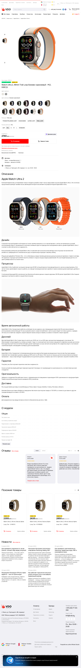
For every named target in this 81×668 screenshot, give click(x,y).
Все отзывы (15, 451)
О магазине (4, 2)
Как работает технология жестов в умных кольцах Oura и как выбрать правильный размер (39, 574)
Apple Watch (16, 18)
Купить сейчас (21, 531)
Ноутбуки (22, 14)
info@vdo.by (68, 614)
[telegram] (63, 9)
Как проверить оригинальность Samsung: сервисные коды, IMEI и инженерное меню (66, 550)
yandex (37, 450)
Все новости (16, 542)
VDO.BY (3, 18)
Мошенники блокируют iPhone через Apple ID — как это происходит (14, 573)
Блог (3, 5)
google (43, 450)
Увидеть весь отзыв (9, 480)
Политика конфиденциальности (44, 642)
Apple (49, 609)
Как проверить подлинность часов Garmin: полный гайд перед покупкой (14, 549)
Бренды (35, 2)
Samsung (50, 612)
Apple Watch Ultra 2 (25, 18)
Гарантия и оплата (20, 2)
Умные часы (30, 14)
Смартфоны (15, 14)
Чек (56, 646)
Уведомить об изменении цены (9, 148)
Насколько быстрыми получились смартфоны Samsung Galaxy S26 (39, 549)
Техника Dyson (47, 14)
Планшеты (55, 14)
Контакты (29, 2)
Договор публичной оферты (43, 644)
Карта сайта (38, 646)
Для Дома (62, 14)
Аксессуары (38, 14)
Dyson (50, 615)
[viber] (65, 9)
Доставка (11, 2)
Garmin (50, 618)
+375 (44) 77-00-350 (71, 608)
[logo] (6, 9)
